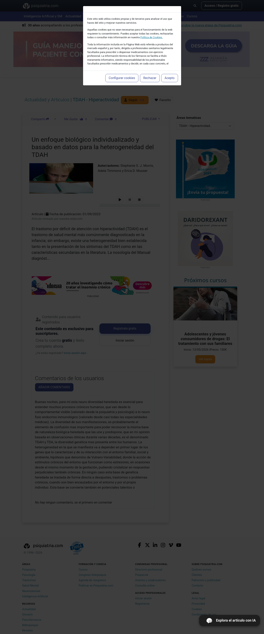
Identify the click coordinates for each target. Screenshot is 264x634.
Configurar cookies (122, 78)
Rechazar (149, 78)
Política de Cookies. (151, 37)
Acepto (169, 78)
